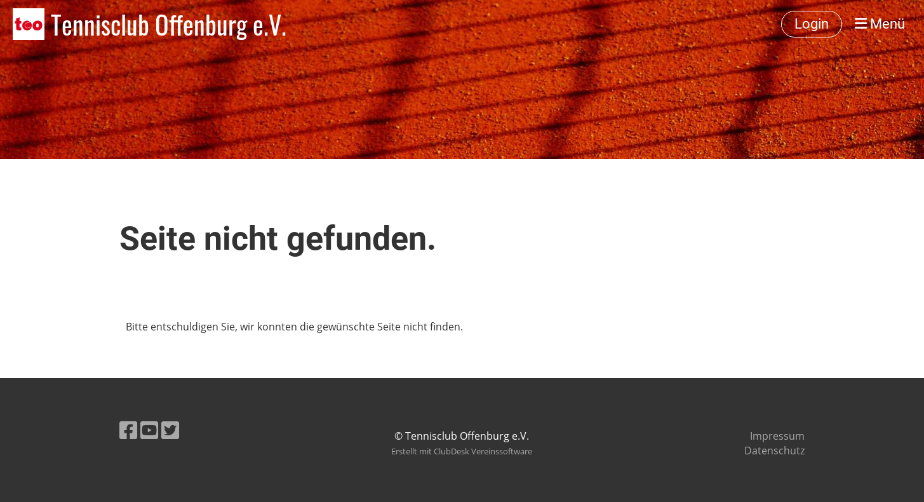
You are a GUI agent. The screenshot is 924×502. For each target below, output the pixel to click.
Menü (880, 24)
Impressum (777, 436)
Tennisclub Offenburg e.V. (168, 24)
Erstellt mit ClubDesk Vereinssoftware (461, 451)
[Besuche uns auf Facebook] (128, 430)
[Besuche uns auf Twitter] (170, 430)
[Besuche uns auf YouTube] (149, 430)
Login (811, 24)
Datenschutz (774, 451)
